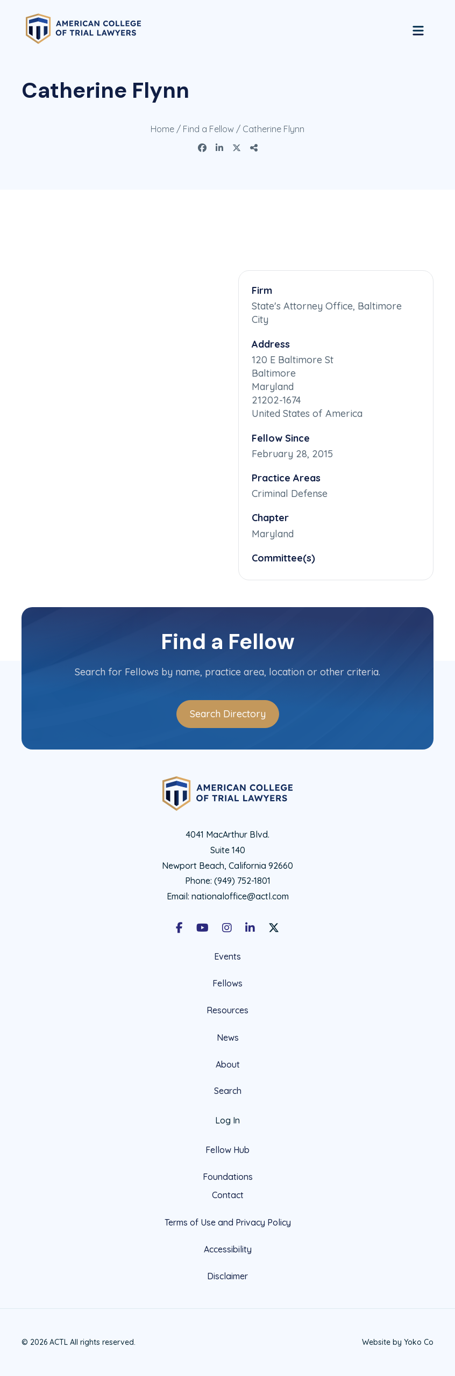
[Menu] (418, 29)
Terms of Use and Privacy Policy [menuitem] (228, 1222)
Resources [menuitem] (227, 1010)
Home (162, 129)
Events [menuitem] (227, 957)
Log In (227, 1120)
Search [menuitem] (227, 1091)
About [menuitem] (228, 1064)
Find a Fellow (208, 129)
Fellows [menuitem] (227, 983)
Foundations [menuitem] (228, 1176)
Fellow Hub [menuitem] (227, 1149)
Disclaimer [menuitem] (227, 1276)
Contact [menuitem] (228, 1195)
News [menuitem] (228, 1037)
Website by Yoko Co (397, 1342)
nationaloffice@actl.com (240, 896)
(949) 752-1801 (242, 880)
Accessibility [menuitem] (228, 1249)
